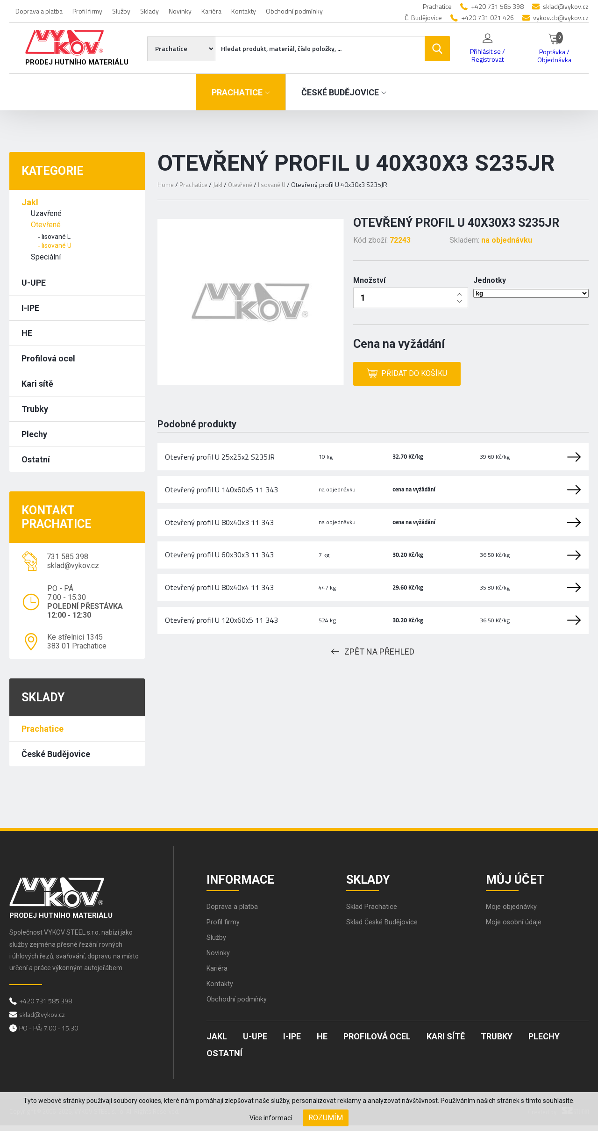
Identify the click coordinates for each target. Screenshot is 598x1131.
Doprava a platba (39, 11)
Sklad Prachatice (373, 912)
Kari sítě (37, 384)
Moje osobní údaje (516, 927)
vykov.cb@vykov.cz (561, 17)
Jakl (29, 202)
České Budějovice (55, 754)
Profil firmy (87, 11)
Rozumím (325, 1117)
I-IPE (30, 308)
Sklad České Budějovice (385, 927)
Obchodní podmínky (294, 11)
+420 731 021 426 (487, 17)
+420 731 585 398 (497, 6)
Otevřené (46, 224)
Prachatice (42, 729)
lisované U (56, 245)
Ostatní (35, 459)
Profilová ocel (48, 358)
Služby (121, 11)
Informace (245, 880)
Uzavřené (46, 213)
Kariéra (211, 11)
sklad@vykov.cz (566, 6)
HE (26, 333)
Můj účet (520, 880)
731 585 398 (67, 556)
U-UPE (33, 283)
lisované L (56, 236)
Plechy (34, 434)
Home (165, 184)
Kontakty (243, 11)
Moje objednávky (513, 912)
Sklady (149, 11)
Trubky (34, 409)
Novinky (180, 11)
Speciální (46, 256)
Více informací (270, 1118)
